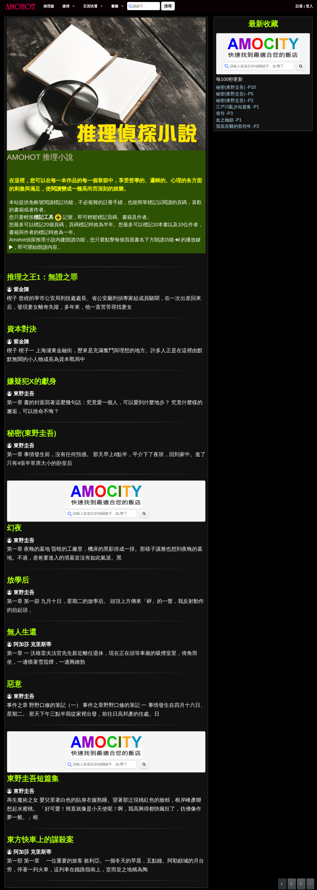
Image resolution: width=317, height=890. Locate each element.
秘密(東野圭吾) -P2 (234, 100)
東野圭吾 (23, 393)
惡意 (14, 684)
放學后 (18, 580)
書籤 (114, 6)
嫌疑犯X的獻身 (31, 381)
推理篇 (48, 6)
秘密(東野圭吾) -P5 (234, 94)
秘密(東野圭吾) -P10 (236, 87)
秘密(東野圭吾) (31, 433)
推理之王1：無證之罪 (42, 277)
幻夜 (14, 528)
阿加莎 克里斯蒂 (32, 644)
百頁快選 (90, 6)
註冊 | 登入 (304, 6)
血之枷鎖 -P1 (229, 120)
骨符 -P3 (224, 113)
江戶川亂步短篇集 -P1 (237, 106)
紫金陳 (21, 289)
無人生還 (22, 632)
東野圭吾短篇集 (33, 779)
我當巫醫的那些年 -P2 (237, 126)
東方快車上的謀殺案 (40, 840)
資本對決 (22, 329)
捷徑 (65, 6)
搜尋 (168, 6)
